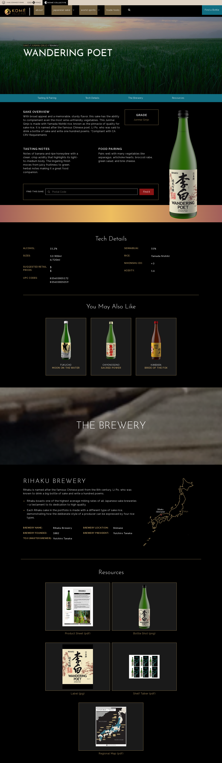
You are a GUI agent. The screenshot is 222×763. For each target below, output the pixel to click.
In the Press (58, 745)
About (37, 11)
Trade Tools (103, 11)
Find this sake (35, 192)
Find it (146, 192)
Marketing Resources (185, 728)
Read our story (109, 735)
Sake (26, 46)
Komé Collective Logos (182, 723)
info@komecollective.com (38, 736)
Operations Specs (153, 730)
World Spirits (81, 11)
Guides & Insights (153, 726)
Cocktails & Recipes (184, 732)
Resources (150, 719)
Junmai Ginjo (39, 46)
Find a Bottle (212, 11)
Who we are (76, 719)
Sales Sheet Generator (156, 722)
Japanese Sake (57, 11)
